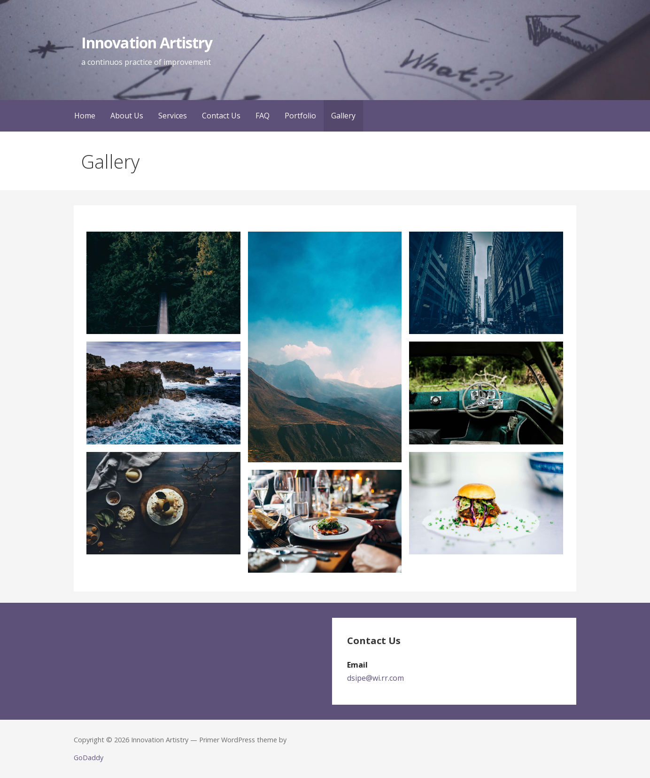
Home (84, 115)
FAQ (262, 115)
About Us (126, 115)
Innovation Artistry (146, 42)
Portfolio (300, 115)
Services (172, 115)
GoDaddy (88, 757)
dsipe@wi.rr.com (375, 678)
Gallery (343, 115)
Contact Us (221, 115)
